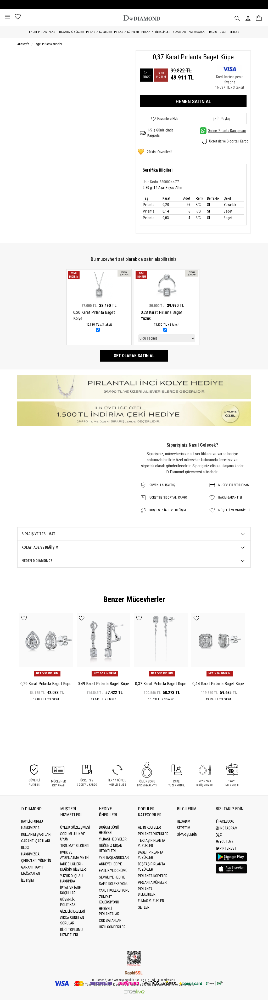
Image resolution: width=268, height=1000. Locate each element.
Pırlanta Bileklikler (155, 32)
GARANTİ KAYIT (32, 867)
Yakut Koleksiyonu (114, 890)
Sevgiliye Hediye (112, 877)
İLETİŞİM (27, 880)
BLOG (25, 847)
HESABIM (183, 821)
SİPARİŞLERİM (187, 834)
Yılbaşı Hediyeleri (113, 839)
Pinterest (226, 847)
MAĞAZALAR (30, 874)
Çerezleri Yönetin (36, 861)
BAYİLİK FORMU (32, 821)
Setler (234, 32)
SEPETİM (183, 828)
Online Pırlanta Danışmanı (223, 130)
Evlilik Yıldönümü (113, 871)
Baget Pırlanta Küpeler (48, 44)
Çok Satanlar (110, 920)
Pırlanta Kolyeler (98, 32)
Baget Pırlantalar (42, 32)
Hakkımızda (30, 828)
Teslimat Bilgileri (74, 846)
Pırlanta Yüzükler (70, 32)
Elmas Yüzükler (151, 901)
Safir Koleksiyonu (114, 884)
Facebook (225, 821)
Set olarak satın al (134, 355)
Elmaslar (179, 32)
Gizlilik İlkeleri (72, 911)
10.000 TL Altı (218, 32)
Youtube (224, 841)
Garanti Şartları (35, 841)
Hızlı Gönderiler (112, 927)
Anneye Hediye (110, 864)
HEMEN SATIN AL (193, 101)
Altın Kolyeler (149, 827)
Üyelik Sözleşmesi (75, 827)
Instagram (226, 828)
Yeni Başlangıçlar (114, 857)
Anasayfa (23, 44)
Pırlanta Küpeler (126, 32)
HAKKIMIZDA (30, 854)
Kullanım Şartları (36, 834)
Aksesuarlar (197, 32)
